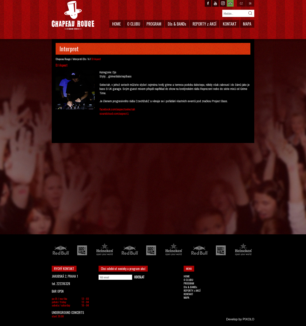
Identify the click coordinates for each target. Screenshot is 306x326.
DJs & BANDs (177, 24)
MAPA (247, 24)
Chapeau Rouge (63, 59)
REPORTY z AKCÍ (204, 24)
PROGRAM (154, 24)
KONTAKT (230, 24)
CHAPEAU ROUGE (73, 15)
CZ (241, 3)
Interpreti (77, 59)
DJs (84, 59)
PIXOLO (248, 319)
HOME (116, 24)
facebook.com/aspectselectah (117, 109)
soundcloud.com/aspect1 (114, 113)
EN (250, 3)
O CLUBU (133, 24)
